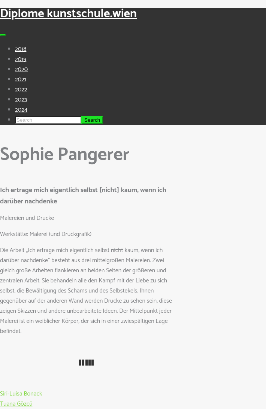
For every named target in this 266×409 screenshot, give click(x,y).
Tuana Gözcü (16, 404)
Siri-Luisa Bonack (21, 394)
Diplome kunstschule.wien (68, 14)
